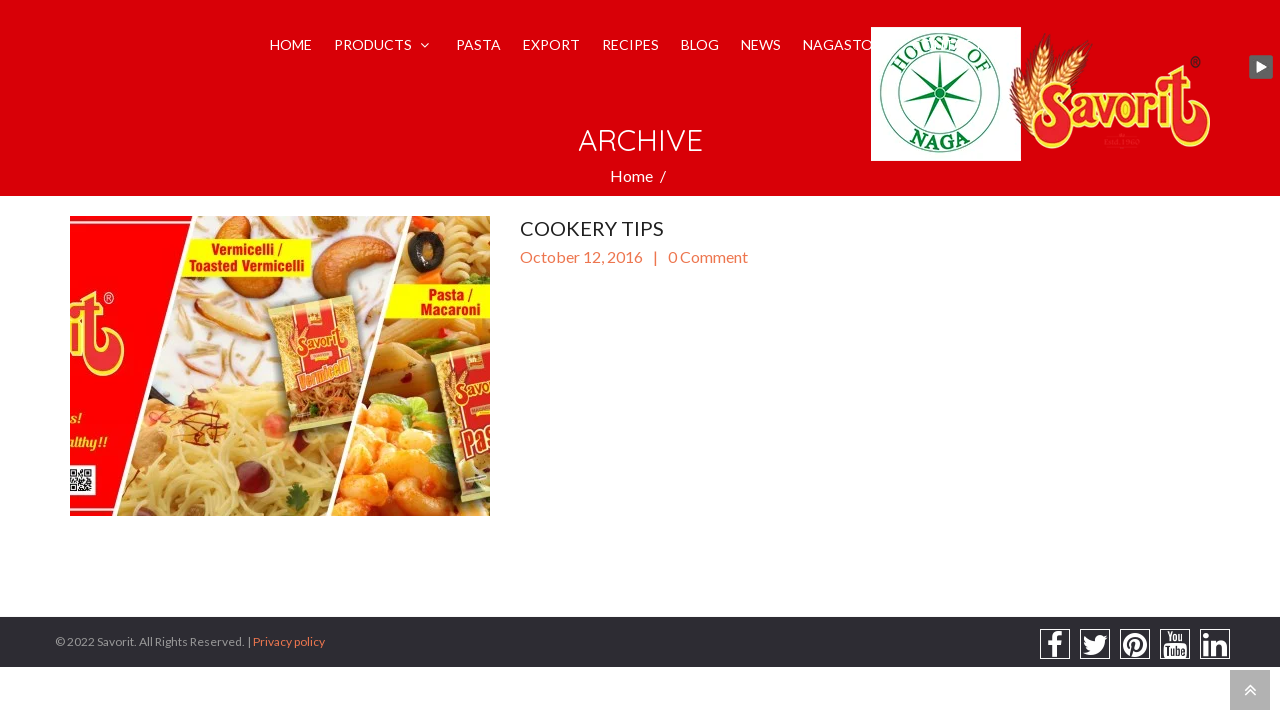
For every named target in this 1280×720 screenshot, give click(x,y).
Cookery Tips (592, 228)
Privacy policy (289, 641)
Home (631, 175)
